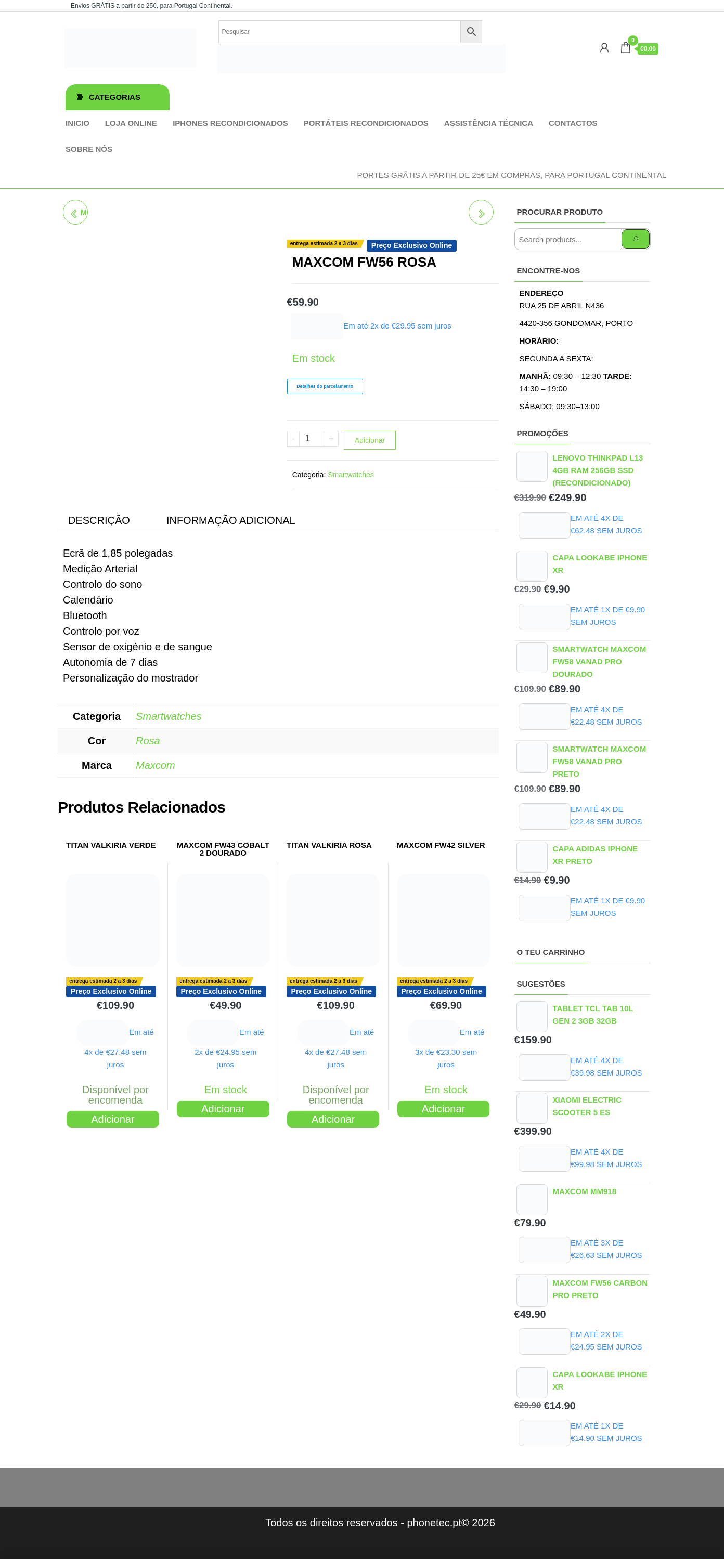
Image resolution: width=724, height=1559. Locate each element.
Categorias (114, 97)
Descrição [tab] (99, 520)
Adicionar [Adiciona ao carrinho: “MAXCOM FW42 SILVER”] (443, 1109)
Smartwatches (351, 474)
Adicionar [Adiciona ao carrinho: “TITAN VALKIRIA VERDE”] (112, 1119)
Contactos (573, 123)
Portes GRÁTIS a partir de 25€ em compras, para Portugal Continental (511, 175)
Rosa (148, 740)
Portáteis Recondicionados (366, 123)
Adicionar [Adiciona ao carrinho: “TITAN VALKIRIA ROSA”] (333, 1119)
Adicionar (370, 440)
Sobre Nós (89, 149)
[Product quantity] (312, 439)
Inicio (77, 123)
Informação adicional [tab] (230, 520)
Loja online (131, 123)
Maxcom (155, 765)
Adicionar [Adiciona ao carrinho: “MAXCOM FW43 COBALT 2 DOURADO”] (222, 1109)
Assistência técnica (488, 123)
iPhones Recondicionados (230, 123)
